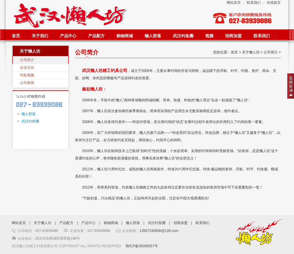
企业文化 (27, 67)
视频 (209, 36)
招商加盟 (233, 36)
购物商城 (124, 36)
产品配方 (96, 36)
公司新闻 (27, 83)
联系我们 (254, 3)
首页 (16, 36)
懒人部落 (153, 36)
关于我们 (40, 36)
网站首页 (234, 3)
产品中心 (68, 36)
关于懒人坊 (42, 223)
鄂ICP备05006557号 (142, 246)
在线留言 (274, 3)
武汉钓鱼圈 (183, 36)
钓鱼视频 (27, 75)
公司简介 (27, 60)
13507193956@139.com (159, 231)
